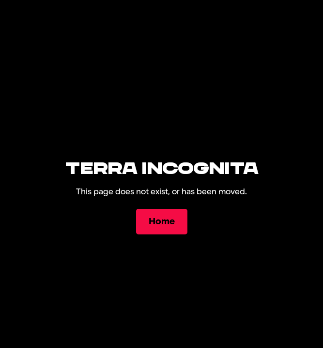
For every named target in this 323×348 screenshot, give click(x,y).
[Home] (161, 221)
